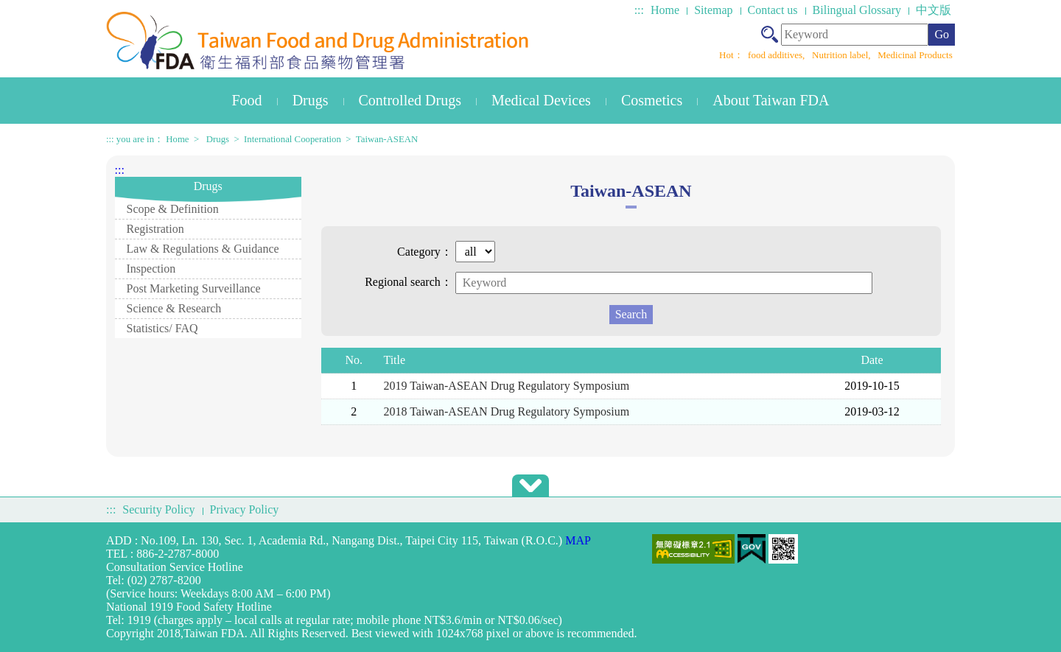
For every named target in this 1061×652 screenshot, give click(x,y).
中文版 (933, 10)
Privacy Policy (244, 509)
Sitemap (713, 10)
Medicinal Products (915, 54)
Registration (155, 228)
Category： (424, 251)
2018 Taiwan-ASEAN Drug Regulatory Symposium (506, 411)
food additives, (778, 54)
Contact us (773, 10)
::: (639, 10)
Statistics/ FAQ (162, 328)
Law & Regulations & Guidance (203, 248)
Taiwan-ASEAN (387, 139)
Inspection (151, 268)
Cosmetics (651, 100)
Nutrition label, (842, 54)
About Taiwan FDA (770, 100)
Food (247, 100)
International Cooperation (292, 139)
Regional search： (408, 282)
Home (665, 10)
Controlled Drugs (410, 100)
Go (941, 34)
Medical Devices (541, 100)
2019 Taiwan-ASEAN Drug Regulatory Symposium (506, 385)
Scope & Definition (173, 209)
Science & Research (174, 308)
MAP (578, 540)
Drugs (311, 100)
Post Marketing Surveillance (194, 288)
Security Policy (158, 509)
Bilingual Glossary (857, 10)
